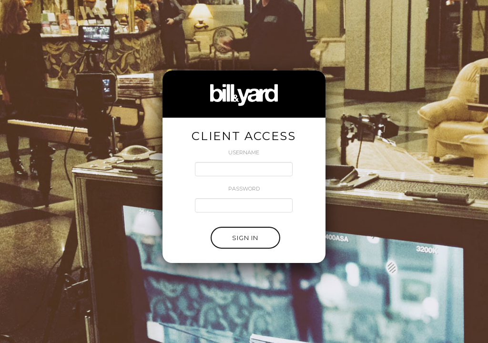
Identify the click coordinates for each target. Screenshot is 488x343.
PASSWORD (244, 188)
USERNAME (243, 152)
